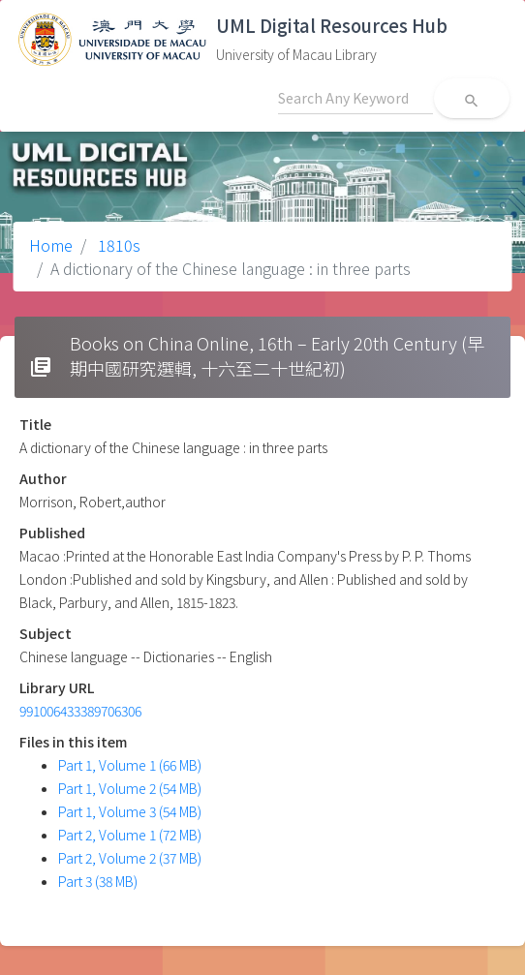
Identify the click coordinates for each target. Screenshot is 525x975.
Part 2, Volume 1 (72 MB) (129, 834)
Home (51, 245)
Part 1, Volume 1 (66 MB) (129, 765)
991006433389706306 (80, 710)
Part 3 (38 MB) (98, 881)
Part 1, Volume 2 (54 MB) (129, 788)
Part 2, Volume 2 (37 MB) (129, 858)
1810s (117, 245)
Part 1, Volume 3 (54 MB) (129, 811)
